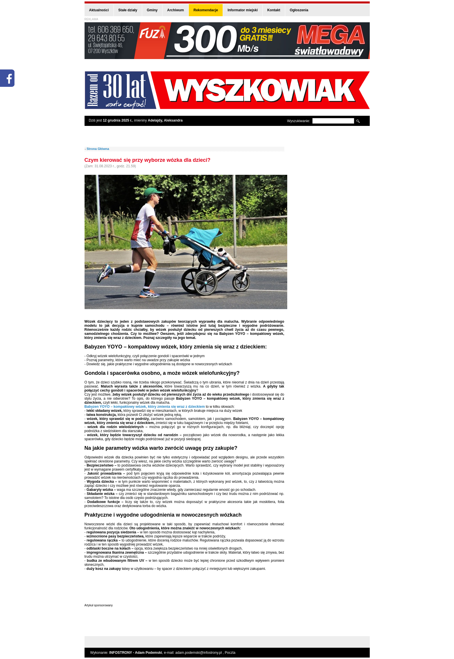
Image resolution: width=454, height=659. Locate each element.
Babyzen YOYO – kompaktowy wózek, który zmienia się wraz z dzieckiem (145, 407)
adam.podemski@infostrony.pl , (200, 653)
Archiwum (175, 10)
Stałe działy (127, 10)
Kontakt (273, 10)
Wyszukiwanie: (298, 121)
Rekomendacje (205, 10)
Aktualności (99, 10)
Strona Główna (98, 148)
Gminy (152, 10)
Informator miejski (243, 10)
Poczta (230, 653)
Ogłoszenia (299, 10)
